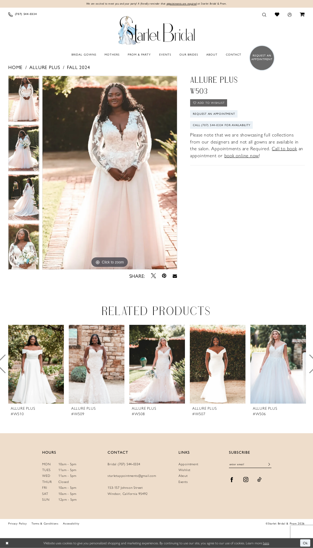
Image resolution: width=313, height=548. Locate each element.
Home (15, 67)
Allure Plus (44, 67)
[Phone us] (22, 14)
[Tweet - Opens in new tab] (153, 275)
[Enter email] (250, 464)
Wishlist (184, 470)
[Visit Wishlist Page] (277, 14)
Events (183, 482)
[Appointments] (260, 58)
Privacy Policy (17, 523)
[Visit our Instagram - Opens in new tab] (246, 479)
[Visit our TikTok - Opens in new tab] (259, 479)
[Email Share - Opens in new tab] (174, 276)
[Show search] (264, 14)
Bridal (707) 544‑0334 (124, 464)
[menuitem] (22, 14)
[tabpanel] (23, 100)
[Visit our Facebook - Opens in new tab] (232, 479)
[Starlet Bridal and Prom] (156, 29)
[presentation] (36, 364)
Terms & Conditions (44, 523)
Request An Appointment (214, 114)
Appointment (188, 464)
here (266, 543)
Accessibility (71, 523)
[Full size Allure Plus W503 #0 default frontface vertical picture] (109, 173)
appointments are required (182, 3)
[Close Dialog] (7, 543)
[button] (289, 14)
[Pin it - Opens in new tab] (164, 275)
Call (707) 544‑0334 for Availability (222, 125)
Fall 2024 (78, 67)
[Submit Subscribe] (269, 464)
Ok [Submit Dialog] (305, 542)
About (183, 476)
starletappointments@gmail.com (132, 476)
